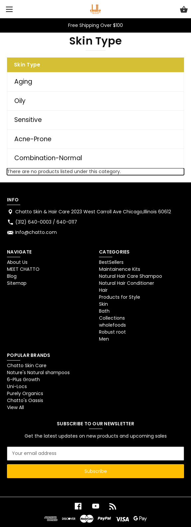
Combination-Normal (48, 158)
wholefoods (112, 325)
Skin (103, 304)
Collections (112, 318)
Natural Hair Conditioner (126, 283)
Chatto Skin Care (27, 365)
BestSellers (111, 262)
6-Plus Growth (23, 379)
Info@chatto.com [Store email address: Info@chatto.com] (36, 232)
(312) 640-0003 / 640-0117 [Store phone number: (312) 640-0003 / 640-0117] (46, 222)
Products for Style (119, 297)
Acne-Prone (32, 139)
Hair (103, 290)
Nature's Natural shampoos (38, 372)
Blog (12, 276)
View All (15, 407)
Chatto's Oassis (25, 400)
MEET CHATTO (23, 269)
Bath (104, 311)
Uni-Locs (17, 386)
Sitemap (17, 283)
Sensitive (28, 119)
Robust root (112, 332)
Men (104, 339)
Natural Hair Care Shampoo (130, 276)
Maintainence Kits (119, 269)
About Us (17, 262)
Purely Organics (25, 393)
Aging (23, 81)
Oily (20, 100)
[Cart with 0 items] (184, 10)
